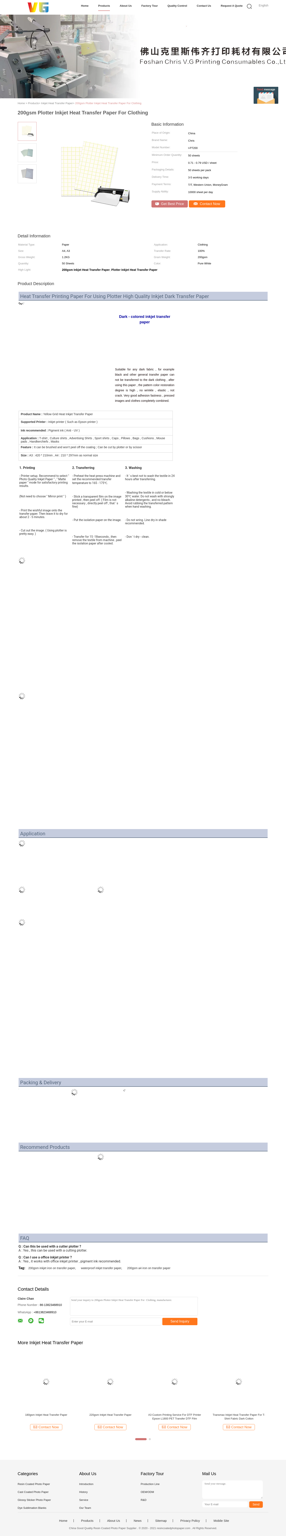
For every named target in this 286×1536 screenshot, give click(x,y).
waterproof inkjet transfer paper (101, 1268)
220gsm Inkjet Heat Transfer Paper (110, 1414)
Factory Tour (149, 5)
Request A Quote (232, 5)
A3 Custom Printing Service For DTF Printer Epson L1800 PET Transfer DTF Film (174, 1416)
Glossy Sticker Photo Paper (34, 1499)
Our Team (85, 1507)
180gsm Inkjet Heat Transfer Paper (46, 1414)
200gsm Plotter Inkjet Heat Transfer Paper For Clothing (108, 103)
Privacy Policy (190, 1520)
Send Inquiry (179, 1321)
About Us (126, 5)
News (138, 1520)
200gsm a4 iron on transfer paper (148, 1268)
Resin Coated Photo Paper (34, 1484)
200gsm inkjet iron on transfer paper (51, 1268)
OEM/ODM (147, 1492)
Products (104, 5)
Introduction (86, 1484)
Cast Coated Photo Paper (33, 1492)
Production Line (150, 1484)
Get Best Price (169, 204)
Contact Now (207, 204)
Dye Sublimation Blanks (32, 1507)
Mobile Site (221, 1520)
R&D (143, 1499)
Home (85, 5)
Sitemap (161, 1520)
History (83, 1492)
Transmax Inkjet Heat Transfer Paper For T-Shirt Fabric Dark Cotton (239, 1416)
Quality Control (177, 5)
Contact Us (204, 5)
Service (83, 1499)
